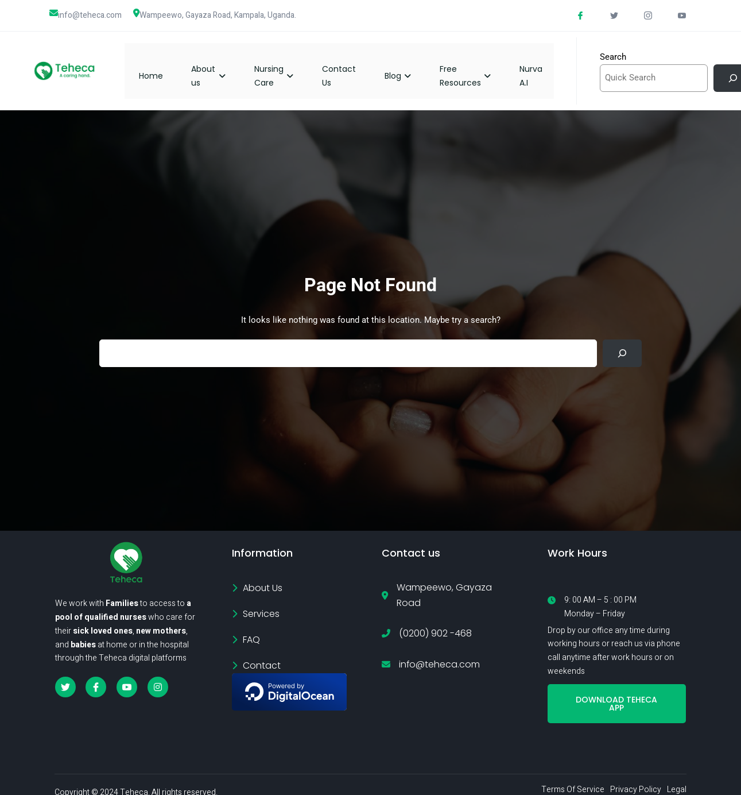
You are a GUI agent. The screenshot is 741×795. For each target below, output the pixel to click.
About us (219, 65)
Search (613, 51)
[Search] (622, 342)
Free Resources (476, 65)
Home (162, 65)
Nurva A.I (541, 65)
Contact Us (350, 65)
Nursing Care (284, 65)
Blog (408, 65)
